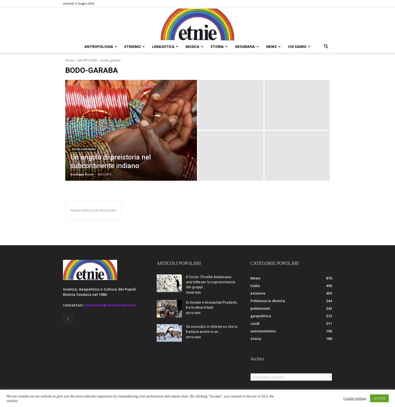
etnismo (134, 46)
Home (69, 60)
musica (194, 46)
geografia (247, 46)
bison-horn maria (84, 149)
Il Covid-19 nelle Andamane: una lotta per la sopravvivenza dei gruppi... (210, 282)
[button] (326, 47)
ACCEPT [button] (379, 398)
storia (219, 46)
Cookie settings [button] (354, 398)
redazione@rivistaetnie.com (110, 305)
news (273, 46)
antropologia (100, 46)
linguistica (165, 46)
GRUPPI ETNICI (87, 60)
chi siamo (299, 46)
